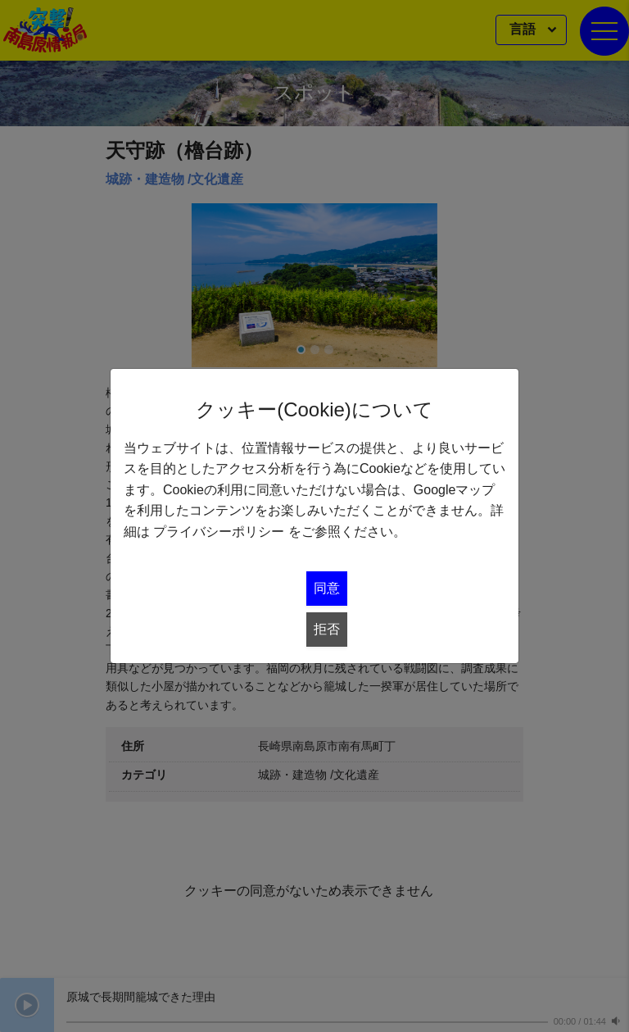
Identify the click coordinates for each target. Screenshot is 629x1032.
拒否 (327, 629)
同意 (327, 588)
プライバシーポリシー (218, 532)
